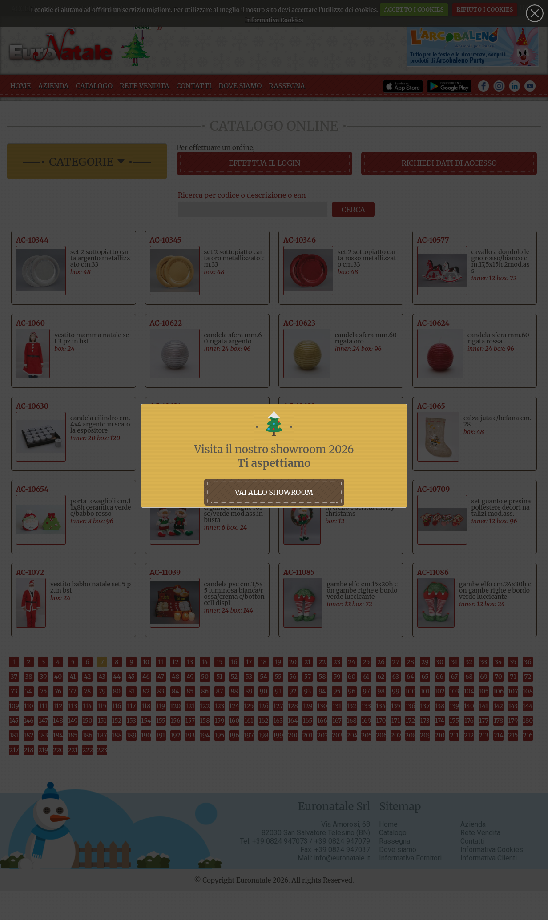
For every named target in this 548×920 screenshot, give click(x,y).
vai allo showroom (274, 492)
